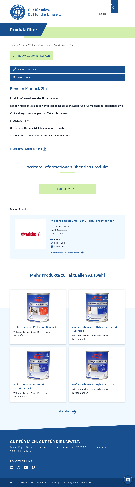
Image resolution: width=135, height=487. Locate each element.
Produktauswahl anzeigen (33, 55)
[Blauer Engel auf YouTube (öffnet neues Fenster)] (26, 467)
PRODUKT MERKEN (27, 69)
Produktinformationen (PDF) (26, 148)
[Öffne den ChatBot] (128, 480)
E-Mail (57, 239)
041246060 (59, 243)
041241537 (59, 246)
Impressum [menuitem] (42, 482)
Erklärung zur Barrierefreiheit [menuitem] (78, 482)
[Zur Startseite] (50, 12)
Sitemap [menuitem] (56, 482)
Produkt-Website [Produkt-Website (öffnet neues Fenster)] (67, 188)
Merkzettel (24, 77)
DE (100, 14)
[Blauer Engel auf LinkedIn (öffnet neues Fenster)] (11, 467)
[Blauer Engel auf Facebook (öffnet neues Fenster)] (33, 467)
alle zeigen (64, 411)
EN (104, 14)
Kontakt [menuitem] (13, 482)
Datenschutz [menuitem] (27, 482)
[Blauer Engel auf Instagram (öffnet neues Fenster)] (18, 467)
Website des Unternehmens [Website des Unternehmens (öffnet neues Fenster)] (64, 252)
